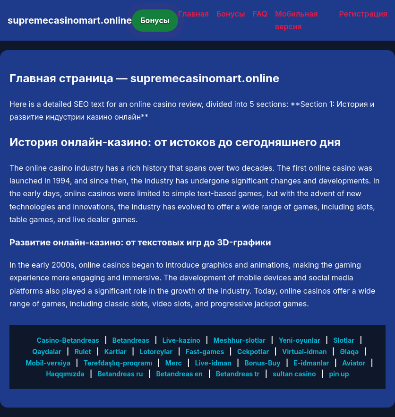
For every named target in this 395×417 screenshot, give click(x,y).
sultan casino (294, 374)
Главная (193, 13)
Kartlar (115, 352)
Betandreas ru (120, 374)
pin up (339, 374)
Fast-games (205, 352)
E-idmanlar (311, 363)
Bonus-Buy (262, 363)
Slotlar (344, 340)
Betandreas (130, 340)
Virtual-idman (304, 352)
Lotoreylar (155, 352)
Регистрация (363, 13)
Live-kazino (181, 340)
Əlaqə (349, 352)
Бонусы (155, 20)
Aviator (353, 363)
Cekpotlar (253, 352)
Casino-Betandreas (68, 340)
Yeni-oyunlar (299, 340)
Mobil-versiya (48, 363)
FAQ (260, 13)
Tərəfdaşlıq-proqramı (118, 363)
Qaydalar (46, 352)
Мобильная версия (296, 20)
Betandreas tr (237, 374)
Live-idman (213, 363)
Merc (173, 363)
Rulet (83, 352)
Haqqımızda (65, 374)
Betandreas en (179, 374)
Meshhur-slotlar (240, 340)
